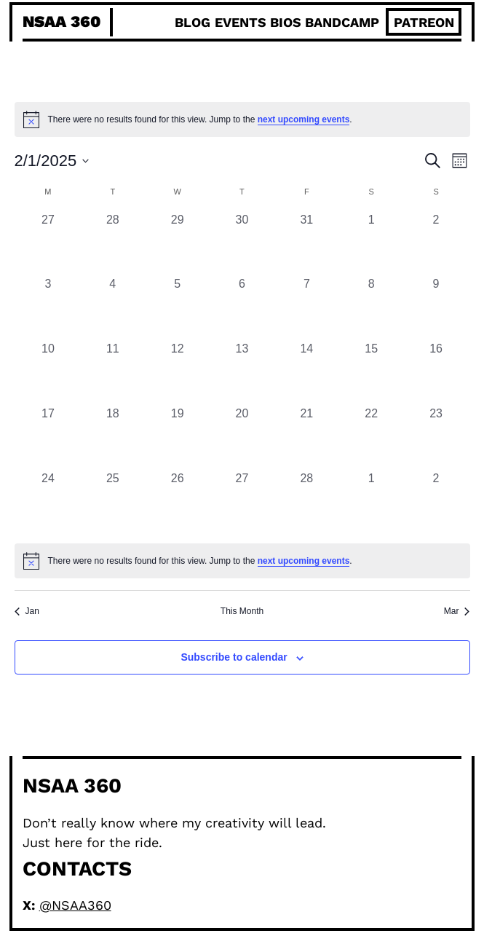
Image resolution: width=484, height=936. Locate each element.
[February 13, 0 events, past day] (242, 372)
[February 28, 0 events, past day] (306, 502)
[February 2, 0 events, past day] (436, 243)
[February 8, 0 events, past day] (371, 307)
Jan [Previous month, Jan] (27, 611)
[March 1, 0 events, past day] (371, 502)
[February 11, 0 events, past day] (112, 372)
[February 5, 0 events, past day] (177, 307)
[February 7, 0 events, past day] (306, 307)
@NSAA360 (75, 905)
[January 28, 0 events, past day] (112, 243)
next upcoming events (304, 119)
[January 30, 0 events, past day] (242, 243)
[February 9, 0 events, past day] (436, 307)
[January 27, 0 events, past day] (48, 243)
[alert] (242, 560)
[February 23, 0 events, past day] (436, 437)
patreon (424, 22)
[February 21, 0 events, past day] (306, 437)
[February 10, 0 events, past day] (48, 372)
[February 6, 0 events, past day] (242, 307)
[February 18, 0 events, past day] (112, 437)
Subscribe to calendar (233, 657)
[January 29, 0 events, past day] (177, 243)
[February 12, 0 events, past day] (177, 372)
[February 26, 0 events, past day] (177, 502)
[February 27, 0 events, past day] (242, 502)
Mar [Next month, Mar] (457, 611)
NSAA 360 (61, 21)
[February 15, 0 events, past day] (371, 372)
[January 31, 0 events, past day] (306, 243)
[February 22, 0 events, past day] (371, 437)
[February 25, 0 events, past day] (112, 502)
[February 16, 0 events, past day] (436, 372)
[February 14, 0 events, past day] (306, 372)
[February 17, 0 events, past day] (48, 437)
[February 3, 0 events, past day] (48, 307)
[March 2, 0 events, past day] (436, 502)
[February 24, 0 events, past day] (48, 502)
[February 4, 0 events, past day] (112, 307)
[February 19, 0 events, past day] (177, 437)
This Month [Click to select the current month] (242, 611)
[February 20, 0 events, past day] (242, 437)
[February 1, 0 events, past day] (371, 243)
